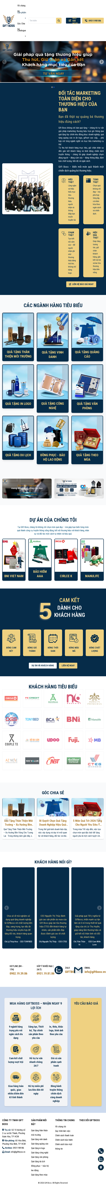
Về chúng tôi (21, 6)
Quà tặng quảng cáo (39, 1143)
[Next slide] (101, 62)
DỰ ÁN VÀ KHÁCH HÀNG (43, 665)
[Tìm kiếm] (59, 21)
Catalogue (21, 31)
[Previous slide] (4, 62)
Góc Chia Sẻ (21, 24)
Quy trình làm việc (62, 1131)
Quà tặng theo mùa (39, 1174)
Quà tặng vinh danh (39, 1139)
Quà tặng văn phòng (39, 1157)
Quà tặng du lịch (38, 1161)
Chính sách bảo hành (64, 1140)
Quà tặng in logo (38, 1148)
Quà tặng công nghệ (39, 1152)
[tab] (52, 87)
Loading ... (86, 1042)
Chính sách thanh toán (64, 1135)
